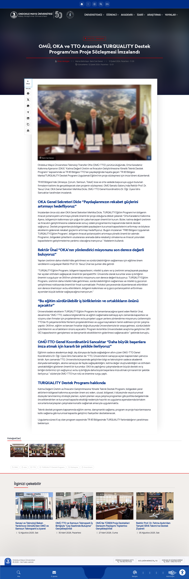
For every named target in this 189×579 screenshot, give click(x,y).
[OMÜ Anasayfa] (81, 4)
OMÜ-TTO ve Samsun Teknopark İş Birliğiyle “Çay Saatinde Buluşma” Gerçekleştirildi (74, 526)
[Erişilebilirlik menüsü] (182, 572)
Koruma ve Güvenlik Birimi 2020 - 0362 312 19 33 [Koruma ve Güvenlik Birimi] (172, 561)
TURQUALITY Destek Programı (53, 467)
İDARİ (140, 14)
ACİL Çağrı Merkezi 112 (147, 561)
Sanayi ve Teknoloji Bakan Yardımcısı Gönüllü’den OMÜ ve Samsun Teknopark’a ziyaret (32, 526)
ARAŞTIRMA (154, 14)
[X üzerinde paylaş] (28, 99)
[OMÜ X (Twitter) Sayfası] (156, 573)
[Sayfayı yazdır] (28, 130)
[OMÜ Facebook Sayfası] (163, 573)
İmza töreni (88, 467)
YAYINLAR (170, 14)
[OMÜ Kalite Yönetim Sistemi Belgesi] (172, 573)
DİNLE (28, 83)
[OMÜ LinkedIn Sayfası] (143, 573)
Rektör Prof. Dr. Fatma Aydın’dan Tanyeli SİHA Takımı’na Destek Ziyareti (153, 526)
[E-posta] (88, 4)
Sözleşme (74, 467)
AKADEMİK (127, 14)
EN (107, 4)
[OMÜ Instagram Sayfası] (150, 573)
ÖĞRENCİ (111, 14)
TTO (34, 467)
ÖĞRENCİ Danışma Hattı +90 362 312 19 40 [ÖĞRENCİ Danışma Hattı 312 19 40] (124, 561)
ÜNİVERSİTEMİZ (93, 14)
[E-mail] (54, 574)
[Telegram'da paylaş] (28, 112)
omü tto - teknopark (94, 38)
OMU (16, 467)
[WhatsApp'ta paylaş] (28, 105)
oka (25, 467)
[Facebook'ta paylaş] (28, 93)
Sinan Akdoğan (63, 61)
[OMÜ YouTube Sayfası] (137, 573)
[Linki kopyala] (28, 124)
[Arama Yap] (101, 4)
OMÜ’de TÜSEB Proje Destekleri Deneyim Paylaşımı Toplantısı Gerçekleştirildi (112, 526)
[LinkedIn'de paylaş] (28, 118)
